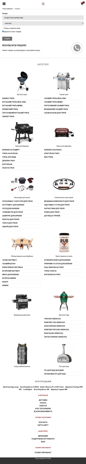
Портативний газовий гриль (56, 106)
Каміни (5, 285)
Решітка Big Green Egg (53, 333)
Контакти (43, 422)
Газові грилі (64, 94)
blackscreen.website (43, 411)
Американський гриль (22, 315)
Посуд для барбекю (10, 208)
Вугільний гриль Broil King (14, 102)
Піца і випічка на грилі (54, 267)
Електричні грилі (51, 153)
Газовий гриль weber (53, 102)
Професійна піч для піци (55, 374)
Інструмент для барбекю (13, 205)
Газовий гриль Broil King (55, 98)
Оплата (43, 403)
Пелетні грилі (8, 168)
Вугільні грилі (22, 94)
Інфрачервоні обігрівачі (12, 267)
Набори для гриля (10, 227)
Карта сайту (43, 425)
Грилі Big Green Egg (52, 319)
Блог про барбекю (43, 408)
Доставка (43, 400)
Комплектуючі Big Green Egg (56, 330)
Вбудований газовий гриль (56, 109)
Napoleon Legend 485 (59, 389)
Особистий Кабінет (43, 452)
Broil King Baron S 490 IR (29, 387)
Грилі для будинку (22, 146)
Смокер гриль (8, 116)
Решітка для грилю (10, 219)
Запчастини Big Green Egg (55, 337)
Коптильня (7, 164)
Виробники (43, 436)
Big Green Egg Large (11, 387)
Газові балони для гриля (55, 113)
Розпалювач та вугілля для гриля (17, 201)
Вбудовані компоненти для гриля (59, 201)
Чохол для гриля (9, 223)
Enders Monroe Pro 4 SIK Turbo (52, 387)
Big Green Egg (64, 315)
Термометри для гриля (12, 212)
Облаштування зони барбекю (22, 256)
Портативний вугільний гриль (15, 113)
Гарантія (43, 406)
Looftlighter (27, 389)
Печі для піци (64, 366)
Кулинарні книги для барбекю (57, 260)
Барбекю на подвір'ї (10, 150)
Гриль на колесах (10, 153)
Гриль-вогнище (9, 157)
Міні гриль (48, 157)
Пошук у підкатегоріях (11, 28)
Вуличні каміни (9, 278)
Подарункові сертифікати (43, 439)
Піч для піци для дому (54, 370)
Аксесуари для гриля (22, 197)
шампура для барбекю (12, 216)
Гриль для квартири (64, 146)
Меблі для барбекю (10, 274)
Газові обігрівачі (9, 260)
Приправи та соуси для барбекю (58, 264)
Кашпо (5, 282)
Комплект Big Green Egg (54, 322)
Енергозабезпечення (22, 366)
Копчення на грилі (52, 274)
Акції (43, 442)
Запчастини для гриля (54, 208)
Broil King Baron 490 (41, 389)
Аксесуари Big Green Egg (54, 326)
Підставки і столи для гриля (56, 205)
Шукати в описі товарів (11, 32)
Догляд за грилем (52, 216)
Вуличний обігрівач (11, 271)
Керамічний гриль (10, 109)
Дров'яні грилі (8, 161)
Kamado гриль (8, 98)
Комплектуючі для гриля (64, 197)
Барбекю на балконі (52, 150)
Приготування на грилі (64, 256)
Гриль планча (50, 271)
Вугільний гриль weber (12, 106)
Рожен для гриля (51, 212)
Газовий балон (8, 264)
